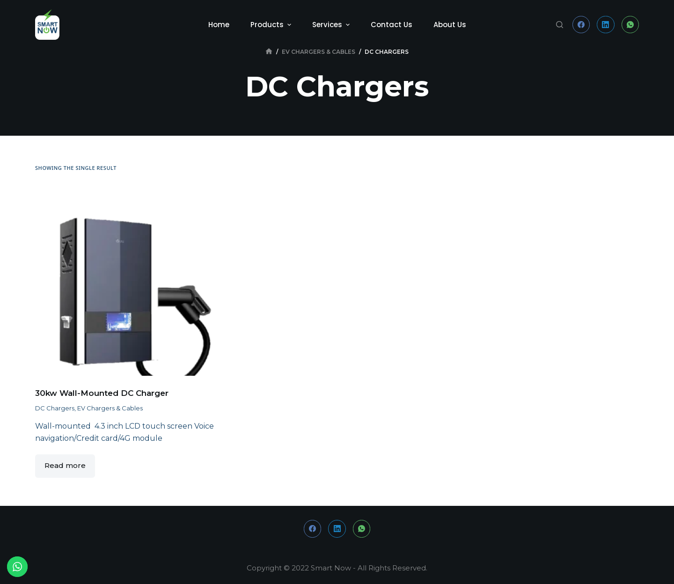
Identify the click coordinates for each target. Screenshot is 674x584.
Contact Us (391, 24)
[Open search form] (559, 24)
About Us (449, 24)
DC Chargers (54, 408)
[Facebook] (581, 25)
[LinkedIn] (606, 25)
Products (271, 24)
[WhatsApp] (630, 25)
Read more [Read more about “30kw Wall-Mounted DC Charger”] (65, 465)
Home (218, 24)
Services (332, 24)
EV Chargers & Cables (110, 408)
